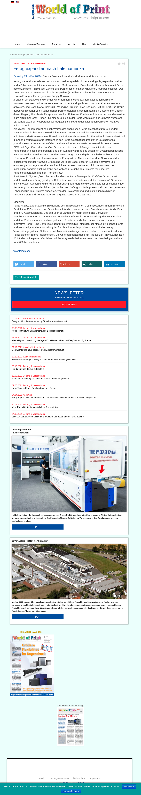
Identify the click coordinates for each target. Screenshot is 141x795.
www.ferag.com (21, 251)
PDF (37, 527)
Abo (84, 44)
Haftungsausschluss (59, 778)
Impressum (95, 778)
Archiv (71, 44)
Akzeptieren (129, 786)
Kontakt (41, 778)
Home (16, 44)
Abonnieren (69, 304)
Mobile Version (100, 44)
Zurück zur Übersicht (26, 277)
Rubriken (56, 44)
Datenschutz (79, 778)
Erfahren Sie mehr (71, 791)
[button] (23, 264)
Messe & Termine (36, 44)
